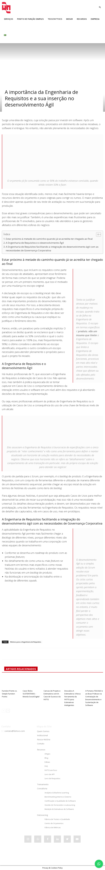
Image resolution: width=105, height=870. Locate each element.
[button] (100, 7)
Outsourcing (42, 815)
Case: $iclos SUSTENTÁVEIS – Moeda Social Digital (31, 694)
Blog (46, 758)
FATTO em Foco (51, 770)
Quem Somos (43, 731)
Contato (40, 743)
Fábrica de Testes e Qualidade (57, 819)
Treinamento (43, 784)
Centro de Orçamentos (54, 823)
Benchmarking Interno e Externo (58, 797)
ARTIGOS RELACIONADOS (21, 669)
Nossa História (43, 739)
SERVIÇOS (8, 19)
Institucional (42, 735)
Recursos (41, 749)
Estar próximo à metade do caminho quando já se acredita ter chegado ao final (49, 238)
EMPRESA (95, 19)
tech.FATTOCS (55, 19)
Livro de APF (50, 774)
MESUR (69, 19)
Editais (47, 762)
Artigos (47, 754)
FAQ (46, 766)
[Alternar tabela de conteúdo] (97, 234)
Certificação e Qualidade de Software (60, 801)
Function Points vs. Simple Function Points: (9, 694)
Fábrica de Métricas (53, 827)
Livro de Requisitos (52, 778)
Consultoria (42, 788)
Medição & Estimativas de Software (59, 809)
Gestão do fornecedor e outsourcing (60, 805)
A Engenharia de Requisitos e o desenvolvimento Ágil (35, 242)
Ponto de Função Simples (30, 19)
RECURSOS (82, 19)
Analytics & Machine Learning (57, 792)
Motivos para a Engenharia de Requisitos (25, 642)
